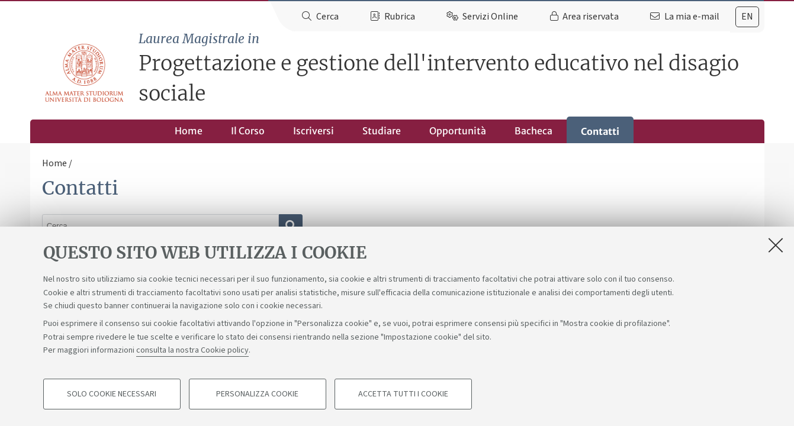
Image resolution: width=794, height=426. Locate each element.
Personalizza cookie (257, 394)
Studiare (381, 131)
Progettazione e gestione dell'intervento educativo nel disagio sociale (451, 68)
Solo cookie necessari (111, 394)
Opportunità (457, 131)
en (747, 16)
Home (188, 131)
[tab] (747, 17)
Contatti (600, 131)
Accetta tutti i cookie (403, 394)
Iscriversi (313, 131)
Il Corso (248, 131)
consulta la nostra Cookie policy (192, 350)
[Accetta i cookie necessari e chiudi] (775, 244)
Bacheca (533, 131)
